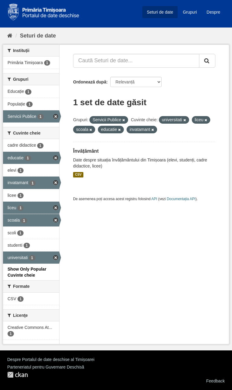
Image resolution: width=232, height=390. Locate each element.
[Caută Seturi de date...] (136, 61)
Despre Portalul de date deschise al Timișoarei (51, 359)
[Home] (9, 36)
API (154, 199)
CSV (78, 175)
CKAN (17, 375)
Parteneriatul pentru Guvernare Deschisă (45, 367)
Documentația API (181, 199)
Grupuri (190, 12)
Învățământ (85, 151)
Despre (213, 12)
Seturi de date (160, 12)
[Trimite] (207, 61)
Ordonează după (89, 82)
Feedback (215, 381)
